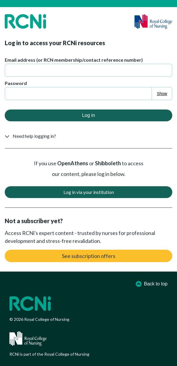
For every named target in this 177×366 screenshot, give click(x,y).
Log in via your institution (88, 192)
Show (162, 93)
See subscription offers (88, 256)
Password (16, 83)
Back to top (152, 284)
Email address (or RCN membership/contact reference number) (74, 60)
